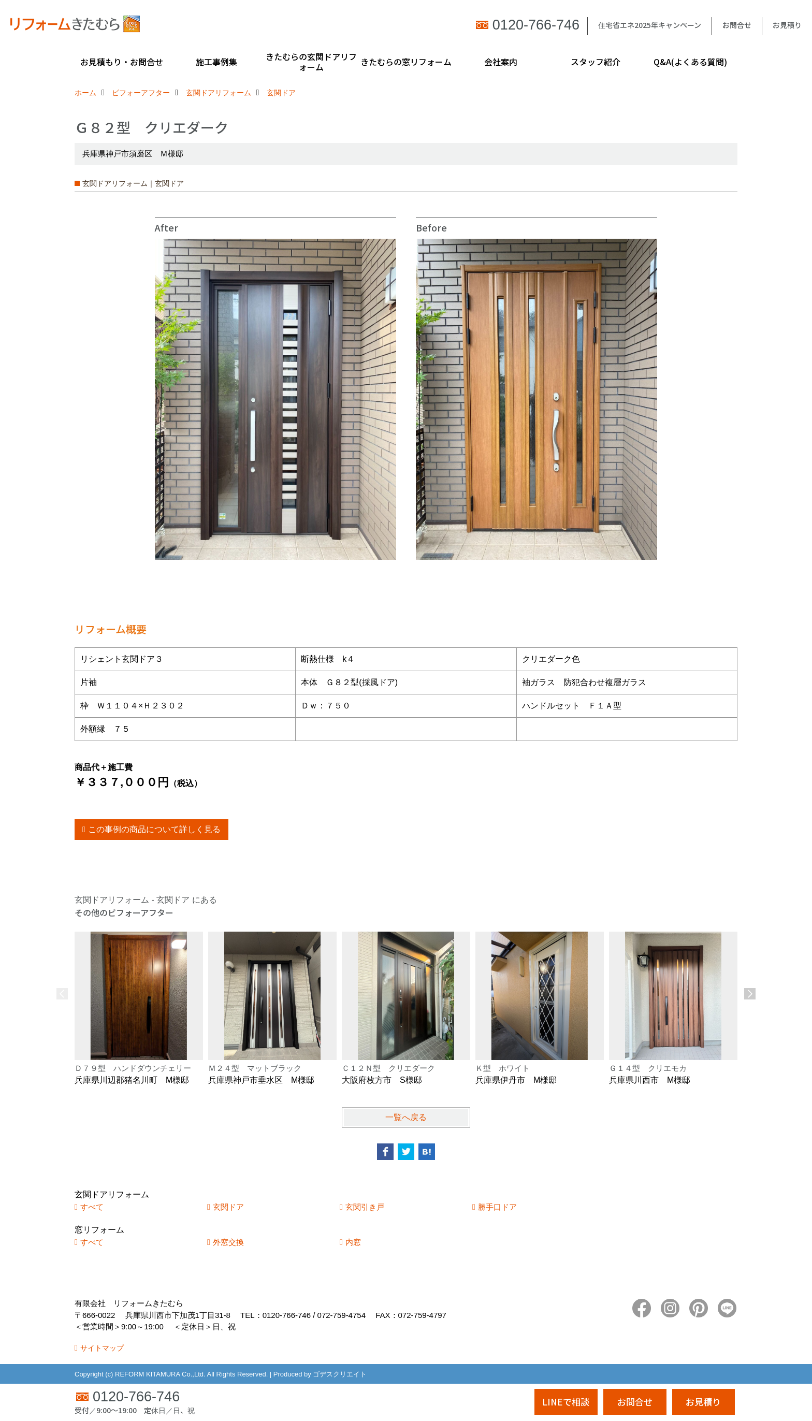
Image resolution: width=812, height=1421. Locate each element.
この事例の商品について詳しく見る (154, 829)
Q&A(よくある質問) (690, 61)
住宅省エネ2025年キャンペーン (649, 25)
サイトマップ (102, 1348)
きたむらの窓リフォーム (406, 61)
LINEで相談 (565, 1401)
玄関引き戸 (364, 1206)
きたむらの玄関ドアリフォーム (311, 61)
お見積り (787, 25)
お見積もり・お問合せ (121, 61)
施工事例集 (216, 61)
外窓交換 (228, 1242)
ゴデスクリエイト (340, 1374)
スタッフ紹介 (595, 61)
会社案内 (500, 61)
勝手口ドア (497, 1206)
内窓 (353, 1242)
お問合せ (736, 25)
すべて (92, 1206)
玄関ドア (228, 1206)
